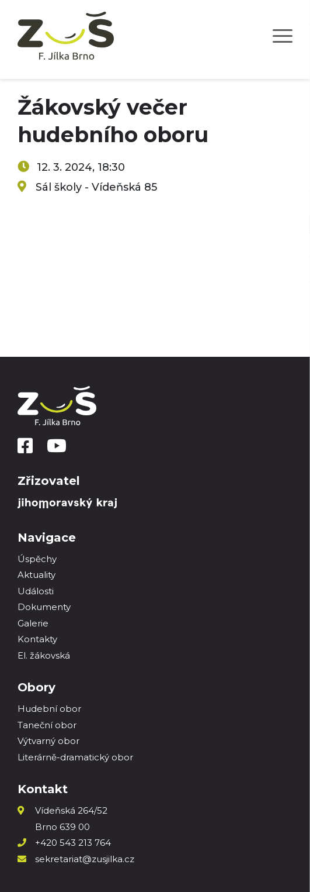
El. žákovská (44, 655)
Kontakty (37, 639)
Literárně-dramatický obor (75, 757)
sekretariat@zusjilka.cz (84, 859)
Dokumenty (44, 606)
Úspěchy (37, 558)
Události (36, 591)
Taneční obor (47, 725)
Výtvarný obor (48, 740)
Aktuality (36, 574)
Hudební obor (49, 708)
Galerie (33, 623)
